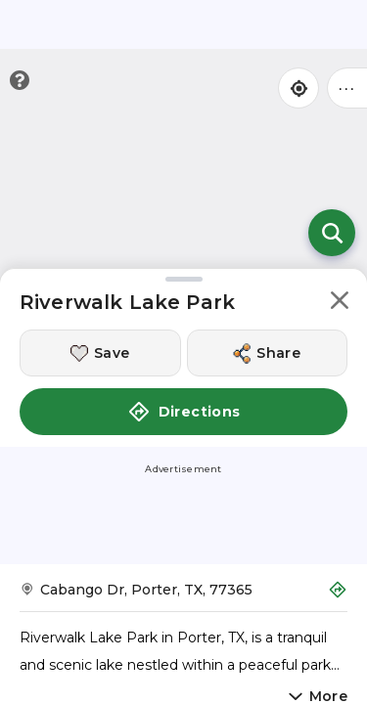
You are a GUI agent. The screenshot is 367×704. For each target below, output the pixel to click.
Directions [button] (184, 411)
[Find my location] (298, 88)
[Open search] (331, 232)
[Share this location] (267, 353)
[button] (339, 303)
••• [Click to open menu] (347, 87)
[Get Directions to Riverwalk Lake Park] (183, 596)
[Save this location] (100, 353)
